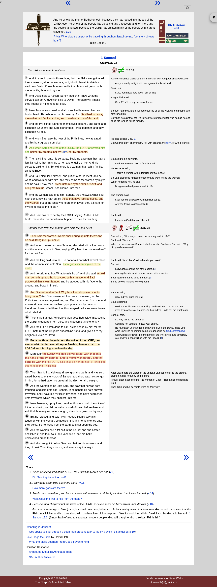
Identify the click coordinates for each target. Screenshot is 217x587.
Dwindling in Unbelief (38, 527)
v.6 (111, 472)
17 (27, 326)
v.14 (150, 493)
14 (27, 273)
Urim (64, 152)
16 (27, 317)
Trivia (56, 36)
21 (27, 385)
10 (27, 214)
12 (27, 244)
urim (168, 142)
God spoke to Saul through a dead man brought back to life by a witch (70, 531)
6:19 (68, 31)
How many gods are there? (49, 488)
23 (27, 416)
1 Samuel (108, 58)
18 (27, 339)
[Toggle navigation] (187, 7)
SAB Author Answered (42, 557)
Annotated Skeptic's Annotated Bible (50, 551)
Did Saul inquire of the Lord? (50, 477)
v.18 (150, 504)
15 (27, 291)
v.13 (81, 482)
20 (27, 372)
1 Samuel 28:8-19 (124, 531)
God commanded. (175, 331)
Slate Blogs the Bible (38, 537)
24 (27, 429)
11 (27, 235)
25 (27, 443)
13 (27, 259)
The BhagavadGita (176, 26)
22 (27, 402)
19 (27, 353)
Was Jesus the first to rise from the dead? (57, 498)
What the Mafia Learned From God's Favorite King (59, 541)
